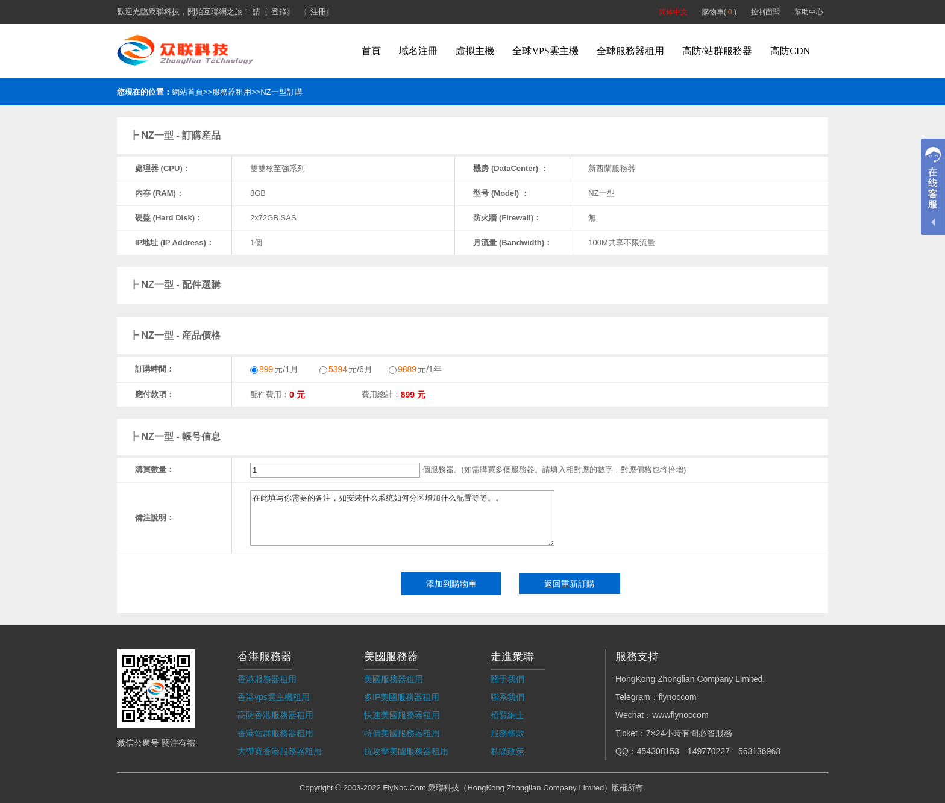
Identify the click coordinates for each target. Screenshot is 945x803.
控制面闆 (765, 12)
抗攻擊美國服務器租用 (406, 751)
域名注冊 (418, 51)
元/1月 (274, 369)
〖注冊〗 (318, 11)
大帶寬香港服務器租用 (279, 751)
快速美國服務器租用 (402, 715)
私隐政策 (507, 751)
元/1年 (415, 369)
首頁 (371, 51)
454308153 (658, 751)
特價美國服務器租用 (402, 733)
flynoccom (678, 697)
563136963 (759, 751)
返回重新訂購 (569, 584)
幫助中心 (808, 12)
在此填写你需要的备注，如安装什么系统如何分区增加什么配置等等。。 (402, 518)
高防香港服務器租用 (275, 715)
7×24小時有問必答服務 (689, 733)
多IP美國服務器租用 (401, 697)
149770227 (709, 751)
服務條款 (507, 733)
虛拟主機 (475, 51)
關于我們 (507, 679)
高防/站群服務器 (717, 51)
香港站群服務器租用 (275, 733)
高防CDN (790, 51)
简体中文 (673, 12)
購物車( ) (719, 12)
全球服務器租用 (630, 51)
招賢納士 (507, 715)
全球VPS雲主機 (545, 51)
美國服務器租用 (393, 679)
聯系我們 (507, 697)
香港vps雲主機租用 (273, 697)
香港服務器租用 (267, 679)
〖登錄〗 (279, 11)
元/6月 (345, 369)
